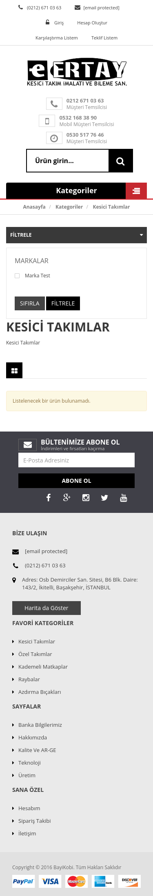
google (67, 498)
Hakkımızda (32, 737)
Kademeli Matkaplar (43, 666)
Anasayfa (34, 206)
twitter (104, 498)
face (48, 498)
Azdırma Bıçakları (39, 691)
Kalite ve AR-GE (37, 750)
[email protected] (101, 7)
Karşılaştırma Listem (56, 38)
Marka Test (32, 275)
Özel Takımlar (35, 654)
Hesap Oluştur (92, 23)
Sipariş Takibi (34, 820)
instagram (85, 498)
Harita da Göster (46, 608)
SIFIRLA (30, 303)
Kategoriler (69, 206)
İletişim (27, 833)
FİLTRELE (63, 303)
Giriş (59, 23)
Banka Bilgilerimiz (40, 724)
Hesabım (29, 808)
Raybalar (29, 679)
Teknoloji (29, 762)
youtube (123, 498)
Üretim (26, 775)
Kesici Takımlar (111, 206)
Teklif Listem (104, 38)
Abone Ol (76, 480)
